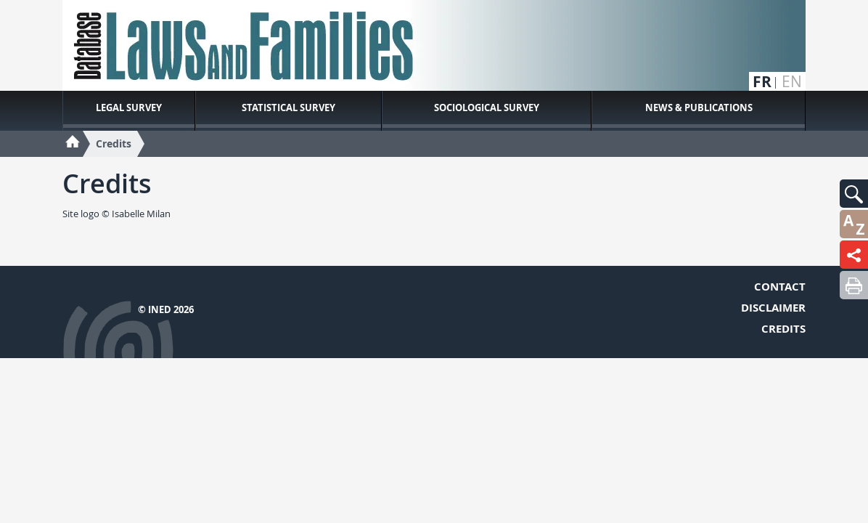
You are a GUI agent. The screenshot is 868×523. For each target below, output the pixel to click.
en (792, 81)
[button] (854, 193)
